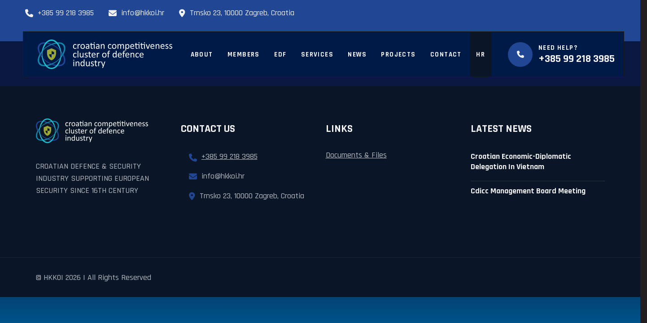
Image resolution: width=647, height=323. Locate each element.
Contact (446, 54)
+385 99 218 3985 (59, 13)
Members (243, 54)
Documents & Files (356, 155)
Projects (398, 54)
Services (317, 54)
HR (480, 54)
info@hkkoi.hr (136, 13)
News (357, 54)
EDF (280, 54)
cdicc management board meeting (528, 191)
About (202, 54)
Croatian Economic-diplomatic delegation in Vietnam (521, 161)
